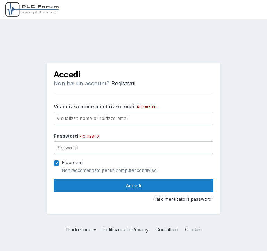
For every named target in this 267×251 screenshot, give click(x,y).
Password (76, 136)
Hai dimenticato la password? (183, 199)
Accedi (133, 185)
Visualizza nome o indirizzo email (105, 106)
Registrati (123, 83)
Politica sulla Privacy (126, 230)
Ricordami (72, 162)
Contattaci (166, 230)
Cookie (193, 230)
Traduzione (80, 230)
